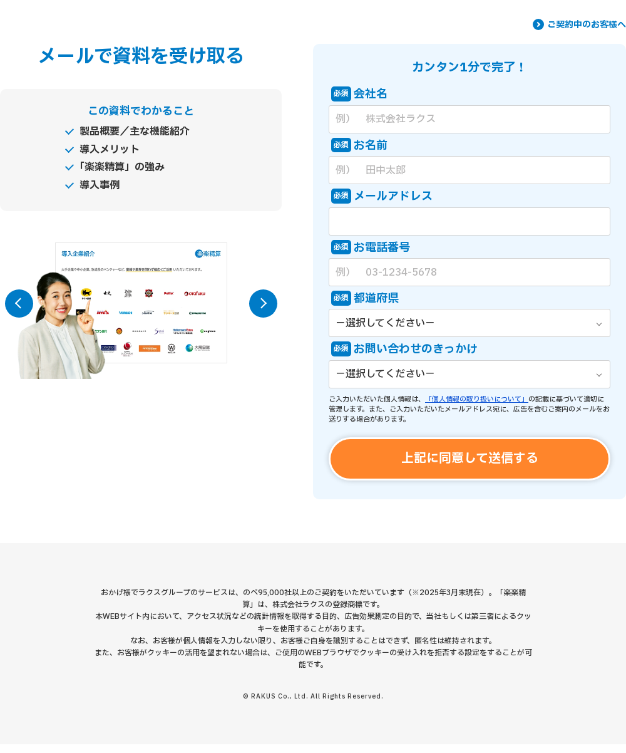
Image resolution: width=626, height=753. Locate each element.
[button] (19, 303)
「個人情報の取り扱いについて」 (476, 399)
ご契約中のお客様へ (586, 25)
